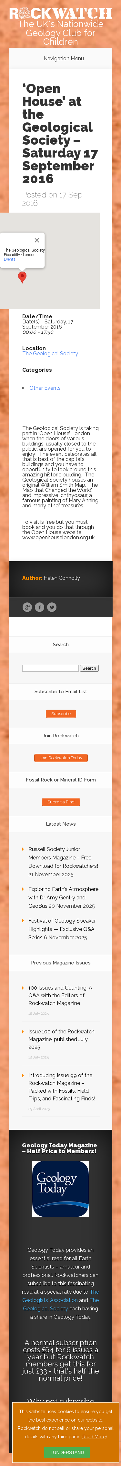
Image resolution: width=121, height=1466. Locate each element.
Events (9, 259)
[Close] (37, 240)
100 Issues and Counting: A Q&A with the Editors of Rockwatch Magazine (60, 995)
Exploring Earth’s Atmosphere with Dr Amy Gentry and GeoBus (63, 897)
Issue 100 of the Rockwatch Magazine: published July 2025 (61, 1039)
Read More (94, 1436)
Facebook (40, 607)
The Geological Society (50, 353)
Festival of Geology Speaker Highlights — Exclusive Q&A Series (62, 929)
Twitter (52, 607)
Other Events (45, 388)
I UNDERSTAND (67, 1452)
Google (27, 607)
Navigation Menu (64, 58)
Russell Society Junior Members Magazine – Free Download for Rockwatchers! (63, 857)
